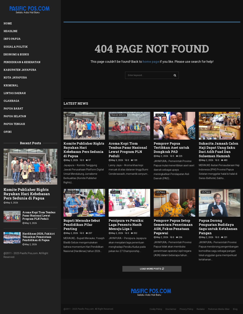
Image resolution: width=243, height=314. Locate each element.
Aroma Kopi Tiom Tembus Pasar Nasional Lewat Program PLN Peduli (38, 215)
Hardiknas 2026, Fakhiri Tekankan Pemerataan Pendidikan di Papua (38, 237)
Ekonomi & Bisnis (16, 54)
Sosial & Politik (16, 46)
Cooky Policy (156, 309)
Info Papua (12, 39)
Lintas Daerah (15, 93)
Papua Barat (13, 108)
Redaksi (201, 309)
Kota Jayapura (15, 77)
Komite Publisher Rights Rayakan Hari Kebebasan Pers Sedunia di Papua (27, 193)
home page (151, 61)
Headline (10, 31)
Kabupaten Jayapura (20, 70)
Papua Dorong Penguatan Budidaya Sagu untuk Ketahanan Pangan (218, 226)
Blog (235, 309)
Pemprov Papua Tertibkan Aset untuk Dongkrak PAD (171, 147)
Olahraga (11, 101)
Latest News (76, 103)
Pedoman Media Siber (219, 309)
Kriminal (11, 85)
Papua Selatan (15, 116)
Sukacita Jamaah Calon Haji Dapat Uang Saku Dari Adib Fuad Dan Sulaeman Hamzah (218, 149)
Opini (8, 132)
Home (8, 23)
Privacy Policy (186, 309)
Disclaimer (171, 309)
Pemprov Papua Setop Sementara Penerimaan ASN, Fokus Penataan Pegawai (173, 226)
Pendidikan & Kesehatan (22, 62)
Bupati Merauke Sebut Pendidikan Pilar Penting (82, 224)
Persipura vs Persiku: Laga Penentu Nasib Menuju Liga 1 (126, 224)
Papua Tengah (14, 124)
